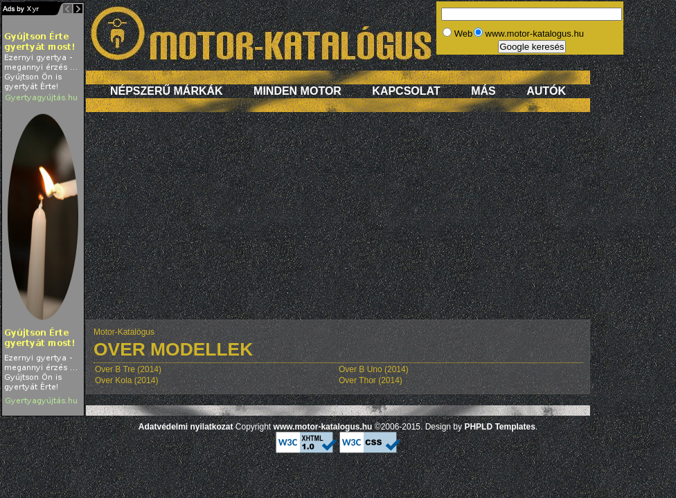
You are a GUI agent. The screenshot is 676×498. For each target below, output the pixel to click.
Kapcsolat (406, 91)
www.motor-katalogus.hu (323, 427)
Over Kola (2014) (126, 380)
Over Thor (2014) (370, 380)
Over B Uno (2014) (374, 369)
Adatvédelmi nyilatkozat (186, 427)
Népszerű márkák (166, 91)
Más (483, 91)
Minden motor (297, 91)
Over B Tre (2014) (128, 369)
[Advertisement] (338, 223)
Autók (546, 91)
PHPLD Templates (499, 427)
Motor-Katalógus (124, 332)
